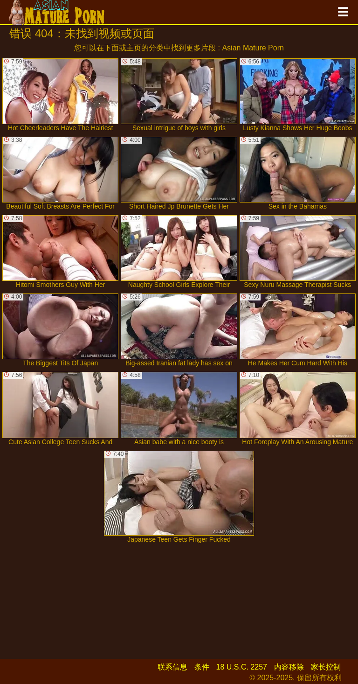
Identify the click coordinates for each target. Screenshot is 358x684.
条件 (201, 667)
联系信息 (172, 667)
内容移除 (289, 667)
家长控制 (326, 667)
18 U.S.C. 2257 (241, 667)
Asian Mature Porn (253, 48)
